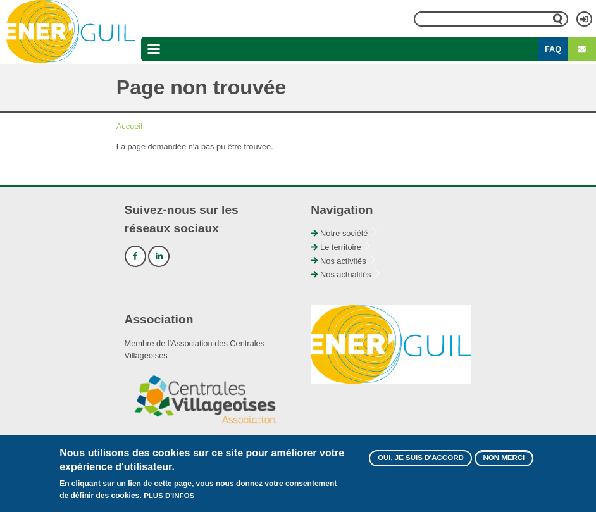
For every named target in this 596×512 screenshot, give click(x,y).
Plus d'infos (169, 501)
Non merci (504, 462)
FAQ (553, 49)
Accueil (129, 126)
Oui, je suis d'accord (421, 462)
